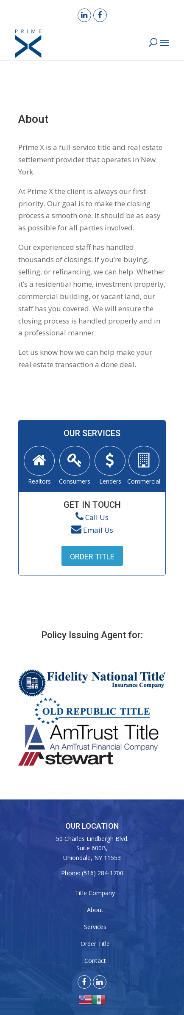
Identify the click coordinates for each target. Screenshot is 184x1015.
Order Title (92, 556)
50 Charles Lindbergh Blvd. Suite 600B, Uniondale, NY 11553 (92, 848)
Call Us (97, 517)
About (95, 910)
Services (95, 927)
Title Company (95, 893)
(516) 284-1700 (102, 873)
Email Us (98, 530)
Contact (95, 961)
